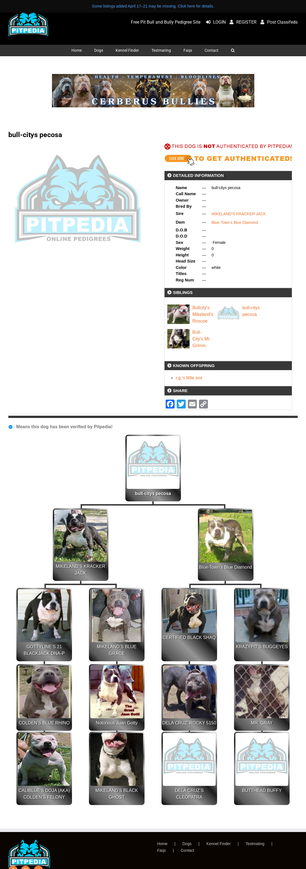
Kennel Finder (219, 843)
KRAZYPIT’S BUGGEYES (262, 646)
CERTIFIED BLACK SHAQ (189, 637)
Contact (187, 850)
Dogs (187, 843)
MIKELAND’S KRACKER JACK (239, 214)
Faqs (161, 850)
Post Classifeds (278, 22)
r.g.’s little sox (189, 377)
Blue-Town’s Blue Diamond (235, 222)
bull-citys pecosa (153, 493)
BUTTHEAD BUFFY (262, 790)
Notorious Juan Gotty (117, 723)
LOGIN (214, 22)
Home (162, 843)
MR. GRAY (262, 723)
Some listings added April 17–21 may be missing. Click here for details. (153, 6)
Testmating (255, 843)
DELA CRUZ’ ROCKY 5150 (189, 723)
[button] (233, 50)
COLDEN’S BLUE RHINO (44, 723)
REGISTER (242, 22)
